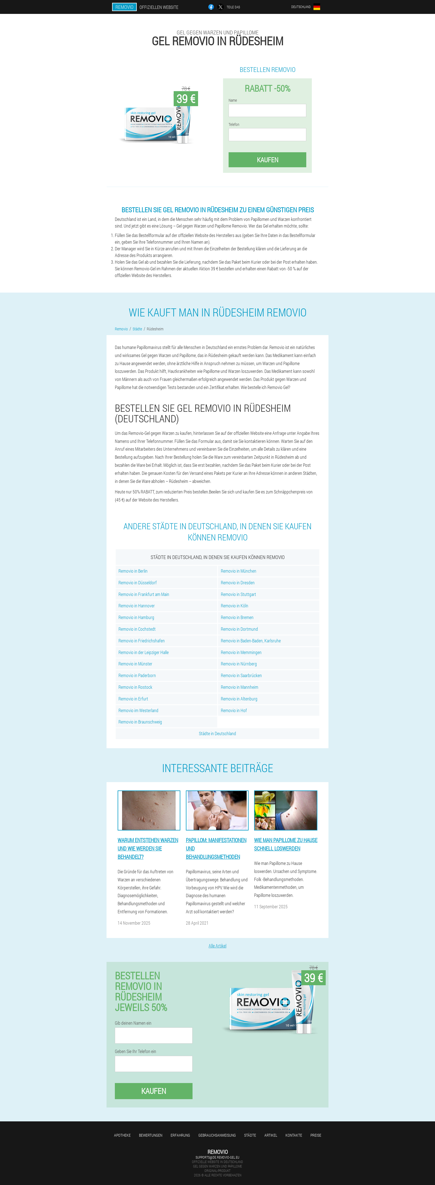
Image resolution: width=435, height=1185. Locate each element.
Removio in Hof (234, 710)
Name (233, 100)
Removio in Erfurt (133, 699)
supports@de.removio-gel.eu (217, 1157)
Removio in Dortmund (239, 629)
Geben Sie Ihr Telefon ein (135, 1051)
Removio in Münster (135, 664)
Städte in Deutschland (217, 733)
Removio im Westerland (138, 710)
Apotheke (122, 1135)
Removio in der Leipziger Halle (143, 652)
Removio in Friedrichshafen (141, 640)
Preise (315, 1135)
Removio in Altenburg (239, 699)
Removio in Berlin (133, 571)
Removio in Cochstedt (137, 629)
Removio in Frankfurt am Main (143, 594)
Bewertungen (150, 1135)
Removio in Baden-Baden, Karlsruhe (251, 640)
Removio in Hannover (136, 605)
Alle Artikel (217, 946)
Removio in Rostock (135, 687)
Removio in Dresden (238, 582)
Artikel (270, 1135)
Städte (250, 1135)
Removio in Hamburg (136, 617)
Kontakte (293, 1135)
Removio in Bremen (237, 617)
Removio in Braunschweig (140, 722)
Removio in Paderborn (137, 675)
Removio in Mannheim (239, 687)
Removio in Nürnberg (239, 664)
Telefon (234, 124)
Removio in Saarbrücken (241, 675)
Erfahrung (180, 1135)
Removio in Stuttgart (238, 594)
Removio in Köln (234, 605)
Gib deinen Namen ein (133, 1023)
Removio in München (238, 571)
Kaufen (267, 159)
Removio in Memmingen (241, 652)
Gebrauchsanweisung (217, 1135)
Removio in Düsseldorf (137, 582)
